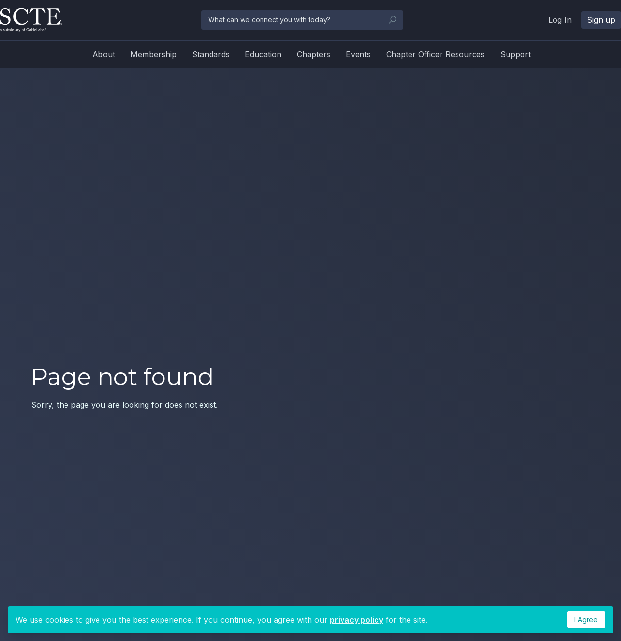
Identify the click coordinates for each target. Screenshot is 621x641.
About (103, 54)
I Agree (586, 619)
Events (358, 54)
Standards (210, 54)
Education (263, 54)
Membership (154, 54)
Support (515, 54)
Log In (560, 20)
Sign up (601, 20)
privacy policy (356, 620)
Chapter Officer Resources (435, 54)
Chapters (313, 54)
